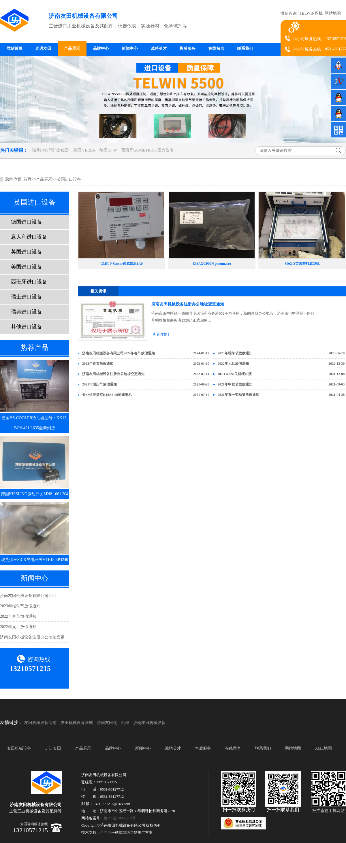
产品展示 (72, 48)
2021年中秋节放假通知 (235, 384)
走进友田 (43, 48)
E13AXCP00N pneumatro (212, 264)
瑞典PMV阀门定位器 (50, 150)
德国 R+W (108, 150)
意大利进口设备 (29, 237)
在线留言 (216, 48)
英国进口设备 (69, 179)
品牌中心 (101, 48)
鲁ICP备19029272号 (120, 818)
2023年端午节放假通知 (20, 606)
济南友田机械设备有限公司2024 (28, 595)
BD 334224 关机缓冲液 (235, 374)
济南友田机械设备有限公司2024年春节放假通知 (118, 353)
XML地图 (323, 748)
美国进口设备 (26, 267)
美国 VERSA (84, 150)
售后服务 (187, 48)
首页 (27, 179)
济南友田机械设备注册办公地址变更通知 (187, 304)
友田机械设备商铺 (40, 723)
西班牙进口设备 (29, 282)
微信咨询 (289, 13)
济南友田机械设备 (149, 723)
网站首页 (14, 48)
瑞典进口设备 (26, 312)
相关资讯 (98, 291)
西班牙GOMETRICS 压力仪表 (147, 150)
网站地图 (333, 13)
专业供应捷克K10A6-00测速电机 (107, 395)
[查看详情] (160, 334)
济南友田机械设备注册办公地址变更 (32, 637)
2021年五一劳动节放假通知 (238, 395)
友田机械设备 (19, 748)
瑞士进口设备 (26, 297)
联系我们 (245, 48)
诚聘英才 (159, 48)
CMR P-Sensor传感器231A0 (121, 264)
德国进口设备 (26, 222)
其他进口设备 (26, 327)
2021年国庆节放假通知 (99, 384)
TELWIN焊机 (311, 13)
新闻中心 (130, 48)
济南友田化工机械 (113, 723)
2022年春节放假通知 (18, 616)
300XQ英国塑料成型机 (302, 264)
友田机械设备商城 (77, 723)
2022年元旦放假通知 (18, 627)
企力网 (105, 832)
